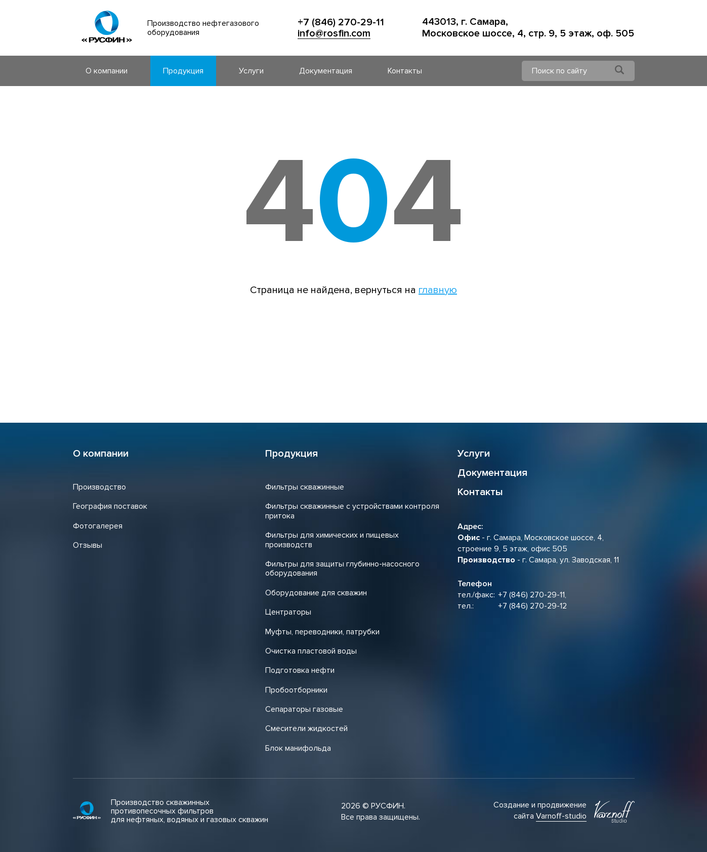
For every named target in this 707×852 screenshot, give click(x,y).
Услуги (251, 71)
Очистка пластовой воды (311, 651)
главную (438, 290)
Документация (325, 71)
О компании (107, 71)
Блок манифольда (298, 748)
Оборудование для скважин (316, 593)
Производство (99, 487)
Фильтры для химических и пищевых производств (332, 539)
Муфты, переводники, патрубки (322, 632)
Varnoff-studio (561, 816)
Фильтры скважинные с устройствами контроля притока (352, 510)
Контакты (405, 71)
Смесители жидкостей (306, 728)
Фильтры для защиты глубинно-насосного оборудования (342, 568)
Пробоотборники (296, 690)
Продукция (183, 71)
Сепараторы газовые (304, 709)
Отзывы (87, 545)
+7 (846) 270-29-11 (341, 22)
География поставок (110, 506)
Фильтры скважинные (304, 487)
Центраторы (288, 612)
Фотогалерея (97, 526)
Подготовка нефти (300, 670)
